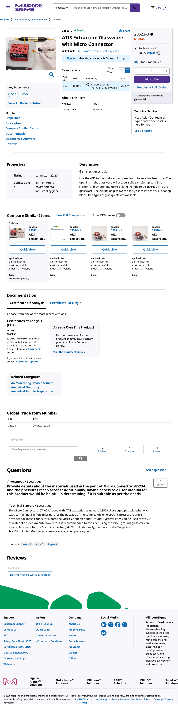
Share (124, 30)
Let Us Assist (143, 130)
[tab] (7, 19)
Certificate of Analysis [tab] (27, 303)
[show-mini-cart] (159, 7)
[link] (17, 439)
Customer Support (27, 361)
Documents (34, 349)
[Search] (135, 7)
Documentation (16, 133)
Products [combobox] (60, 7)
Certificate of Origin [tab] (66, 303)
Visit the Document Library (69, 352)
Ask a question (156, 461)
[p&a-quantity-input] (152, 71)
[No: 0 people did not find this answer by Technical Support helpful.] (39, 535)
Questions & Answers (20, 139)
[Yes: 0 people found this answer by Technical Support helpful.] (27, 535)
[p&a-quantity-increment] (166, 71)
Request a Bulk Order (151, 87)
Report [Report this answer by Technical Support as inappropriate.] (52, 535)
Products (4, 19)
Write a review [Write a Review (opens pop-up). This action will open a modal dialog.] (92, 51)
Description (14, 123)
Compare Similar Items (22, 128)
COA (13, 94)
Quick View (27, 249)
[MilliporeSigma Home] (28, 7)
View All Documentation (24, 103)
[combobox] (96, 7)
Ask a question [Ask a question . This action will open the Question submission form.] (111, 51)
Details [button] (151, 52)
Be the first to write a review (31, 566)
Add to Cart (152, 79)
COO (25, 94)
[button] (152, 62)
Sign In (71, 58)
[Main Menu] (8, 7)
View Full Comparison (70, 215)
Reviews (11, 144)
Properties (13, 118)
